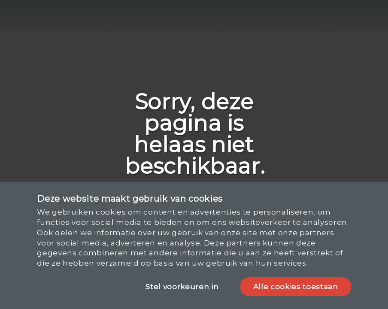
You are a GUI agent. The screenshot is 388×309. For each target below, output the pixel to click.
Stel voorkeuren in (182, 286)
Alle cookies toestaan (295, 286)
